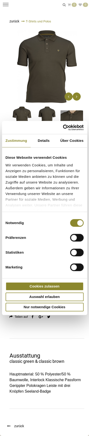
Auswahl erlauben (44, 297)
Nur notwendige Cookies (45, 307)
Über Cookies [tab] (72, 140)
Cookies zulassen (45, 286)
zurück (14, 21)
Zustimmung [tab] (16, 140)
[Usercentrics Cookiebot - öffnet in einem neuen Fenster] (63, 127)
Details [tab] (44, 140)
